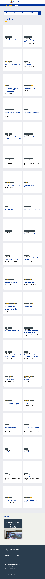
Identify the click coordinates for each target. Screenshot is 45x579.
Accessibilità (25, 575)
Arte (6, 61)
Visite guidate (30, 85)
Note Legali (6, 575)
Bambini (26, 37)
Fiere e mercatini (8, 37)
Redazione (31, 575)
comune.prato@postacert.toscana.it (11, 564)
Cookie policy (19, 575)
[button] (6, 2)
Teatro (12, 158)
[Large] (8, 14)
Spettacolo (7, 158)
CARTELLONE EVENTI (10, 5)
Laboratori (7, 109)
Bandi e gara (19, 561)
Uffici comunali (19, 557)
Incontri (30, 37)
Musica (26, 158)
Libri (6, 327)
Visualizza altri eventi (22, 510)
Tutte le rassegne (37, 543)
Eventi (16, 5)
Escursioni (27, 255)
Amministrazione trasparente (22, 559)
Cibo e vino (27, 376)
